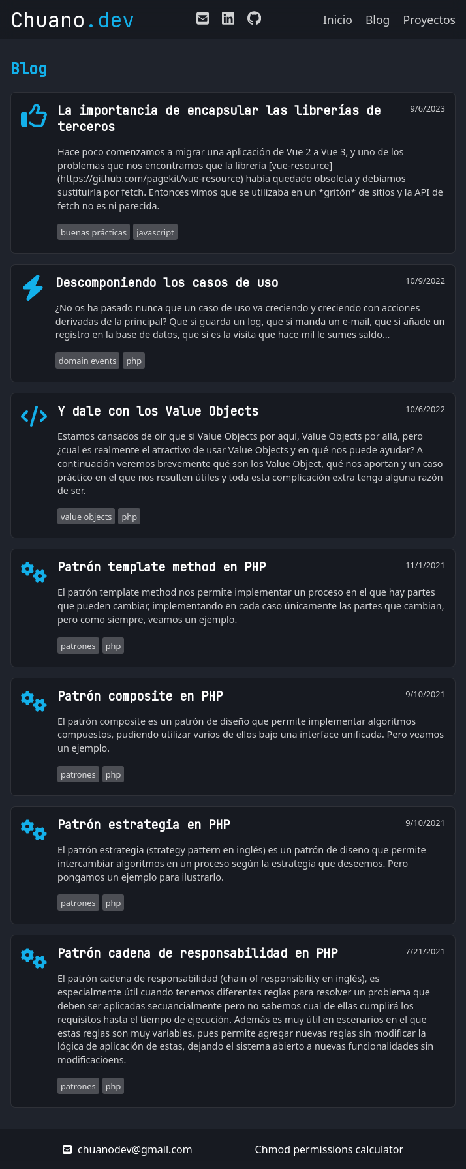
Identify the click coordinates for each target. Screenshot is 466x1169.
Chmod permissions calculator (329, 1149)
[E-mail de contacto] (202, 21)
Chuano (72, 20)
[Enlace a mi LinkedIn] (228, 21)
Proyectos (429, 19)
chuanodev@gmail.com (128, 1149)
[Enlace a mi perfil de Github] (251, 21)
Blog (377, 19)
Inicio (337, 19)
